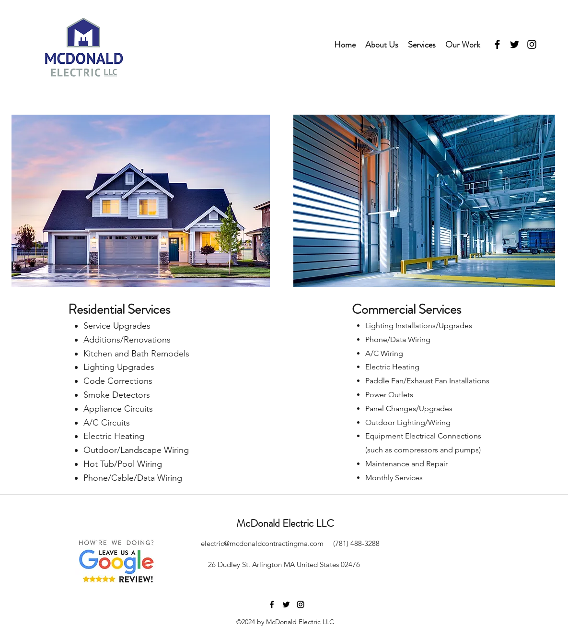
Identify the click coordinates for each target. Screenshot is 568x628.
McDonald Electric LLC (285, 523)
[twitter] (515, 44)
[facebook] (497, 44)
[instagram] (532, 44)
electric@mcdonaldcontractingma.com (262, 543)
